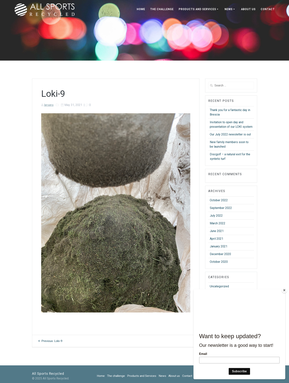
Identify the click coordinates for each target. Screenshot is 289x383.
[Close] (284, 290)
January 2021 (218, 246)
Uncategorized (219, 286)
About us (248, 9)
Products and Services (197, 9)
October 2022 (219, 200)
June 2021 (217, 231)
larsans (49, 105)
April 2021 (216, 238)
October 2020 (219, 262)
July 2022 (216, 215)
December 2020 (220, 254)
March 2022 (217, 223)
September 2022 (221, 208)
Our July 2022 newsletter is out (230, 134)
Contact (268, 9)
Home (141, 9)
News (229, 9)
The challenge (162, 9)
